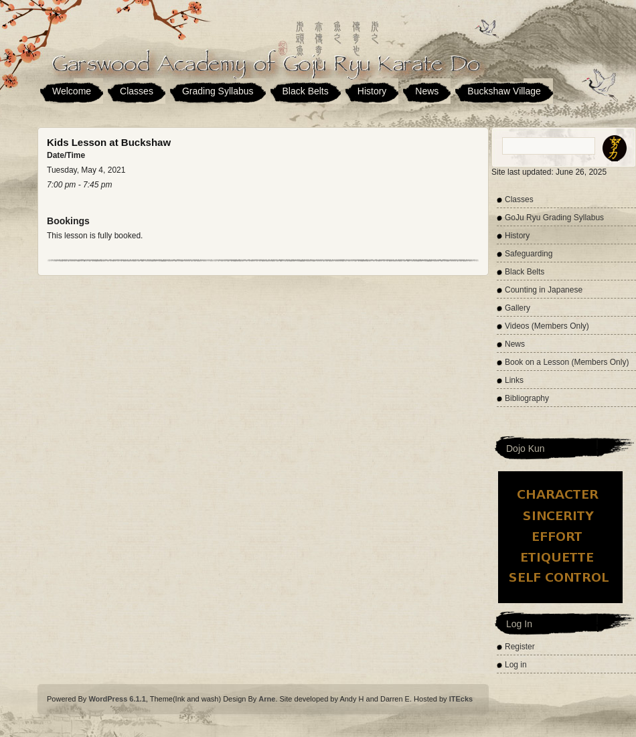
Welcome (71, 91)
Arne (266, 699)
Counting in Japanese (543, 290)
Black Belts (306, 91)
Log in (516, 664)
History (372, 91)
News (427, 91)
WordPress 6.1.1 (116, 699)
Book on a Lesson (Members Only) (567, 362)
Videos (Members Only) (547, 326)
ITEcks (461, 699)
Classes (136, 91)
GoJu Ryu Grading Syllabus (554, 217)
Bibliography (527, 398)
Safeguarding (528, 253)
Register (520, 646)
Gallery (517, 308)
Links (514, 380)
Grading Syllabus (218, 91)
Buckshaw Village (503, 91)
